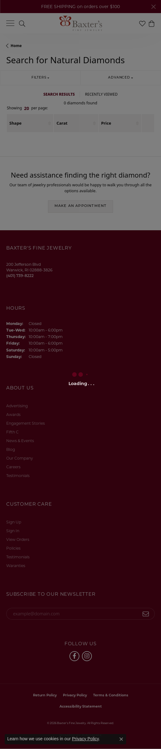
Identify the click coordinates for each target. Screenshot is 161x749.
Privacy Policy (85, 738)
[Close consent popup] (121, 739)
